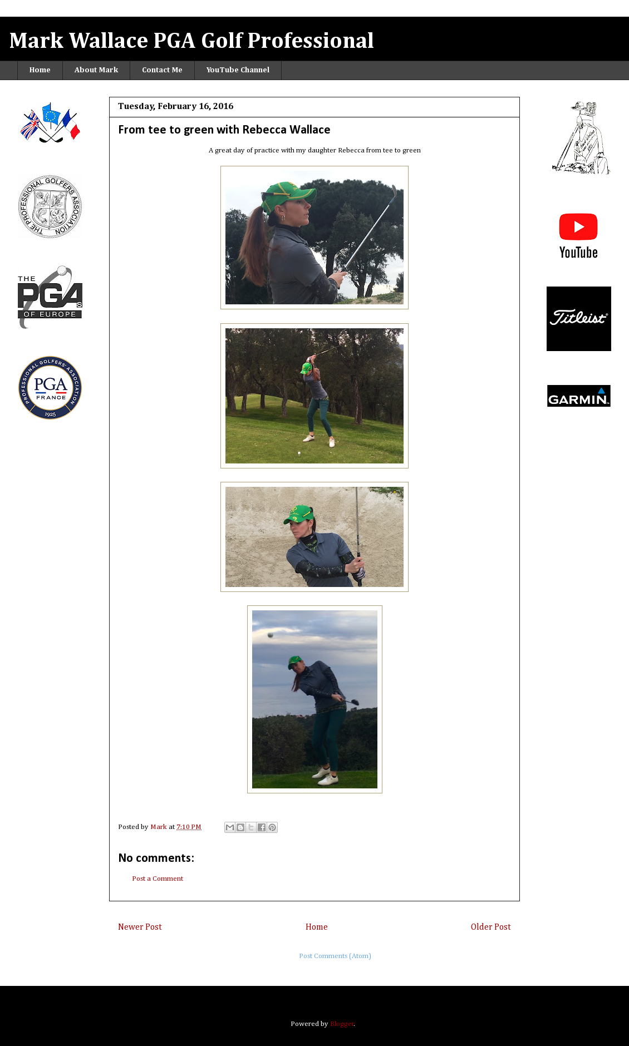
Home (40, 70)
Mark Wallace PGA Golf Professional (191, 42)
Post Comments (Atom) (335, 956)
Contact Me (162, 70)
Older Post (491, 927)
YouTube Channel (238, 70)
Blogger (342, 1024)
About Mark (96, 70)
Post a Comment (157, 878)
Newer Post (140, 927)
